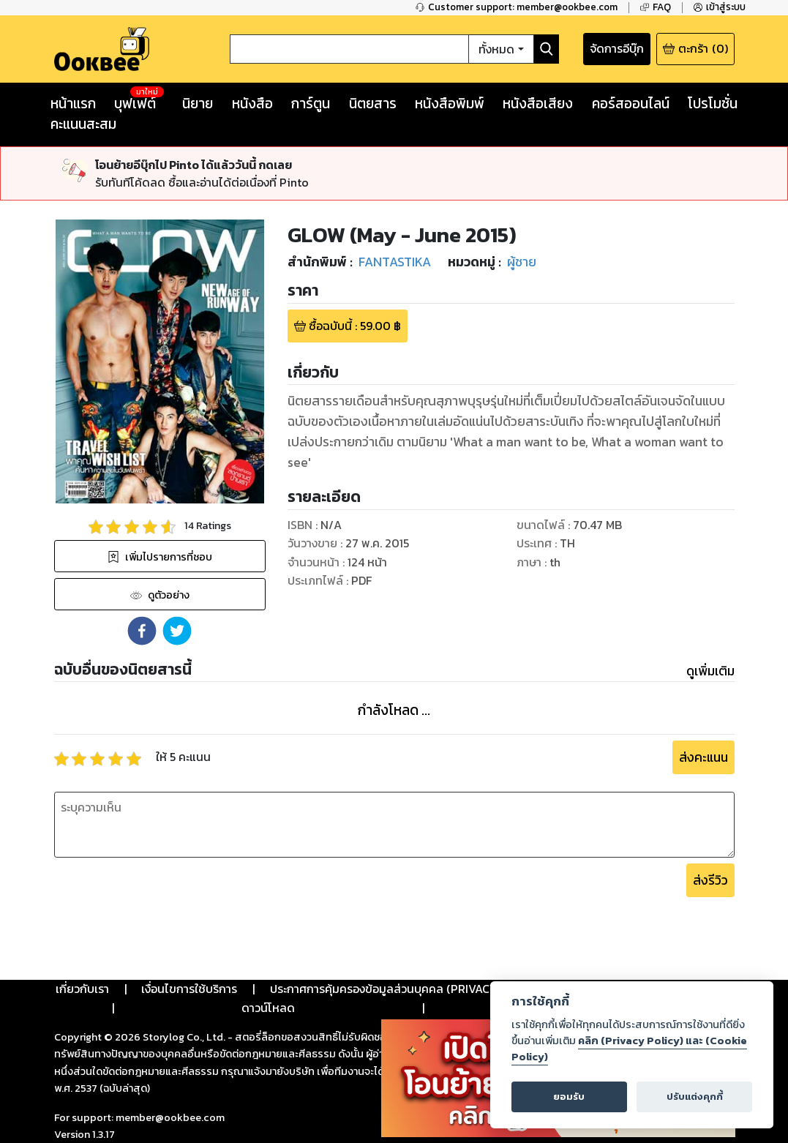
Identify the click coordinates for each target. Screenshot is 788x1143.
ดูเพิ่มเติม (710, 671)
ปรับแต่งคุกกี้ (695, 1096)
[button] (142, 630)
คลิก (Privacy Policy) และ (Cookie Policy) (629, 1049)
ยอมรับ (569, 1096)
